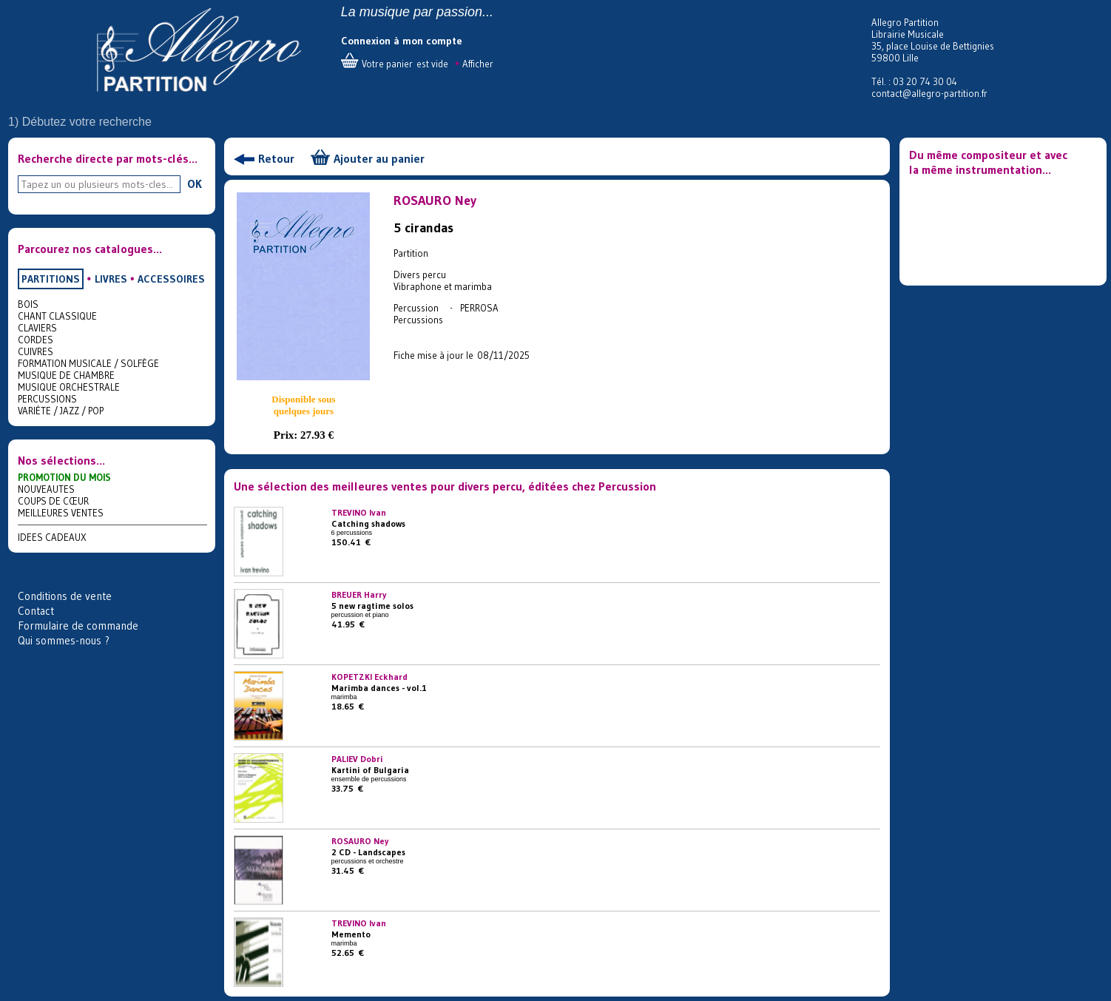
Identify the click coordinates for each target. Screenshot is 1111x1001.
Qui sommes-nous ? (63, 640)
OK (194, 183)
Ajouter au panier (379, 158)
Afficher (477, 64)
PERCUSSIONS (47, 399)
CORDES (35, 340)
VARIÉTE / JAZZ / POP (61, 411)
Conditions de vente (65, 596)
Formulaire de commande (78, 626)
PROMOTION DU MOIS (64, 477)
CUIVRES (35, 351)
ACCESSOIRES (171, 279)
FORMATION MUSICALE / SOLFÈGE (88, 363)
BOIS (28, 304)
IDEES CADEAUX (52, 537)
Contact (36, 611)
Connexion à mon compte (401, 40)
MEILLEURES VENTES (61, 513)
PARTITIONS (50, 279)
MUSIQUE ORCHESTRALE (69, 387)
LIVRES (111, 279)
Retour (276, 158)
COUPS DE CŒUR (53, 501)
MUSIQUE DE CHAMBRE (66, 375)
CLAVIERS (37, 328)
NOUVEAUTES (46, 489)
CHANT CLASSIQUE (57, 316)
